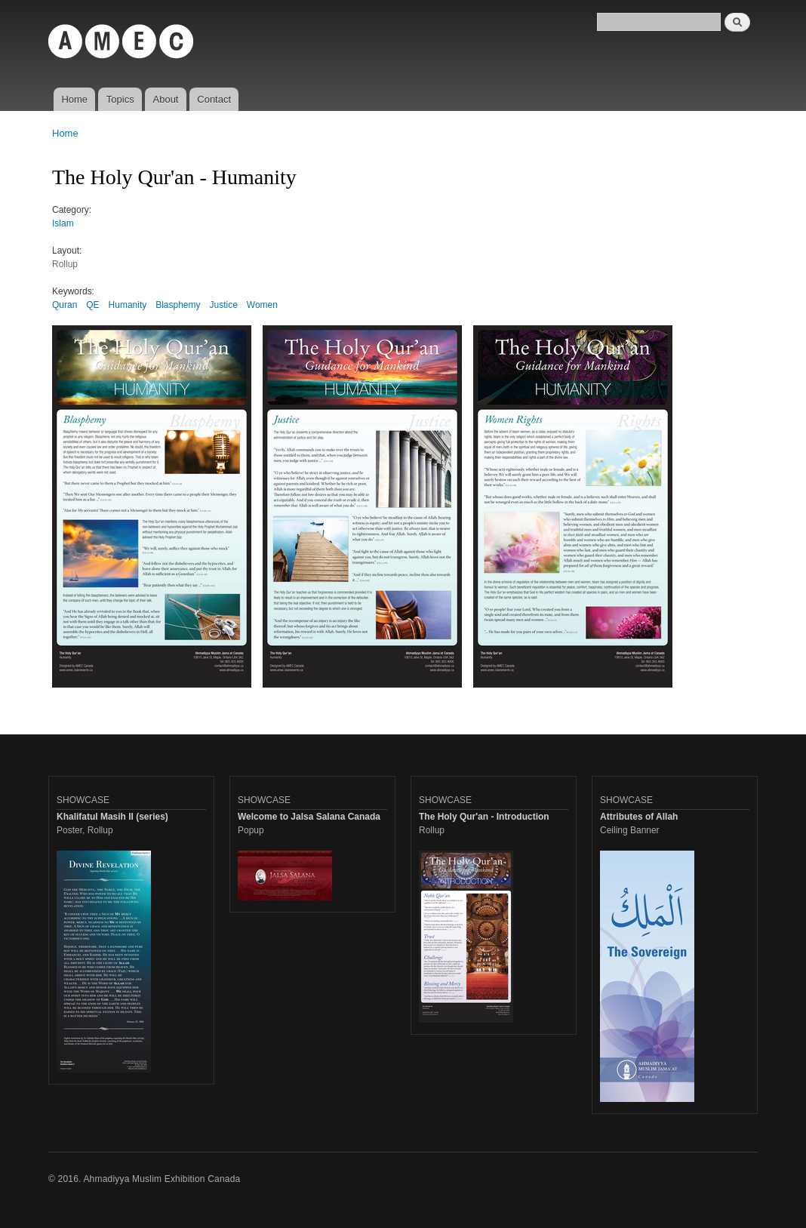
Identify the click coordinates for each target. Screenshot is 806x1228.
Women (262, 305)
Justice (224, 305)
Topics (120, 99)
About (166, 99)
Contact (214, 99)
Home (74, 99)
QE (92, 305)
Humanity (128, 305)
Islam (63, 223)
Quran (64, 305)
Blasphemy (177, 305)
